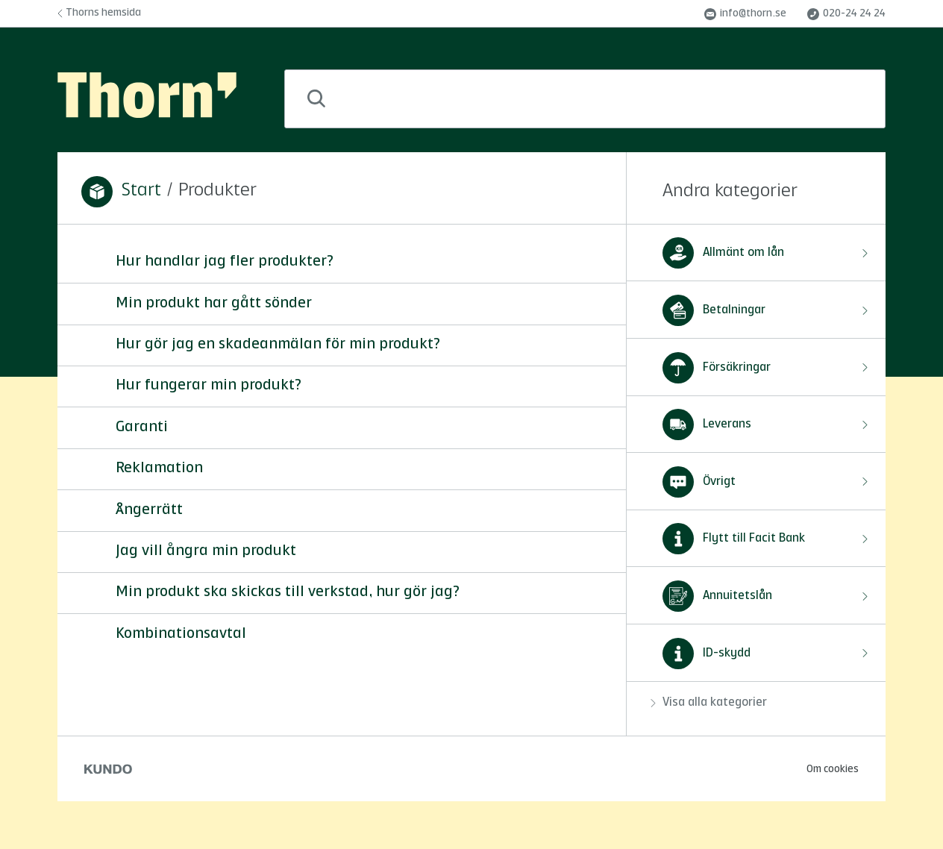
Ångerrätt (149, 510)
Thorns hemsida (99, 12)
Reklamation (159, 468)
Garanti (142, 427)
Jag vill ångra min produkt (206, 551)
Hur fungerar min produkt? (208, 385)
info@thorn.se (745, 14)
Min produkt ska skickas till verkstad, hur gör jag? (288, 592)
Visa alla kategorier (709, 703)
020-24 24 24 (846, 14)
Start (141, 191)
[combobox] (585, 99)
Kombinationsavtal (181, 634)
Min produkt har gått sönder (214, 303)
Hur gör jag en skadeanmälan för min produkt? (278, 344)
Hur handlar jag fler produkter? (224, 261)
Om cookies (832, 769)
